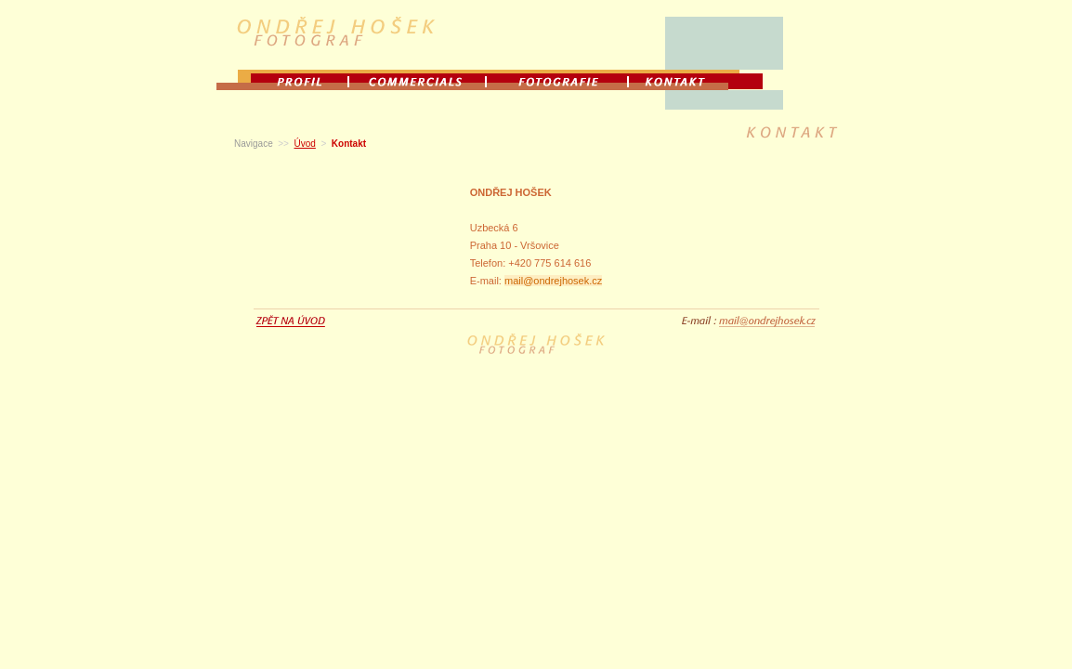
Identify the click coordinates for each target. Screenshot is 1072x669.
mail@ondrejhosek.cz (553, 280)
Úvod (305, 143)
